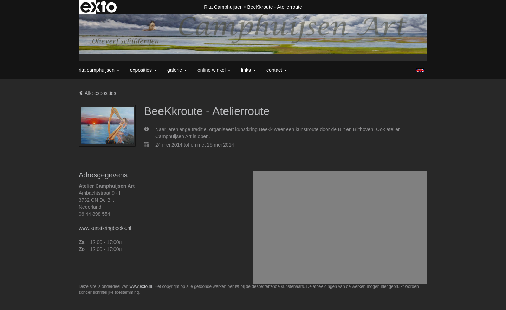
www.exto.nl (141, 286)
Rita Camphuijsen (223, 7)
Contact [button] (276, 70)
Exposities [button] (143, 70)
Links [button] (248, 70)
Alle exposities (97, 93)
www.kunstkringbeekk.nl (105, 228)
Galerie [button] (177, 70)
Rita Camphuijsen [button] (99, 70)
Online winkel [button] (214, 70)
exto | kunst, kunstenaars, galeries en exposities (98, 7)
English (420, 70)
